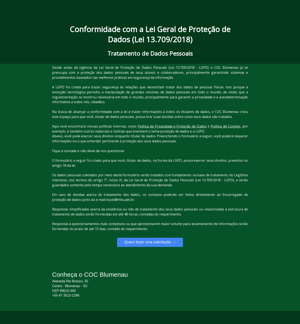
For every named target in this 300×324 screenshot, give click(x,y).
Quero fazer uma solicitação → (150, 242)
